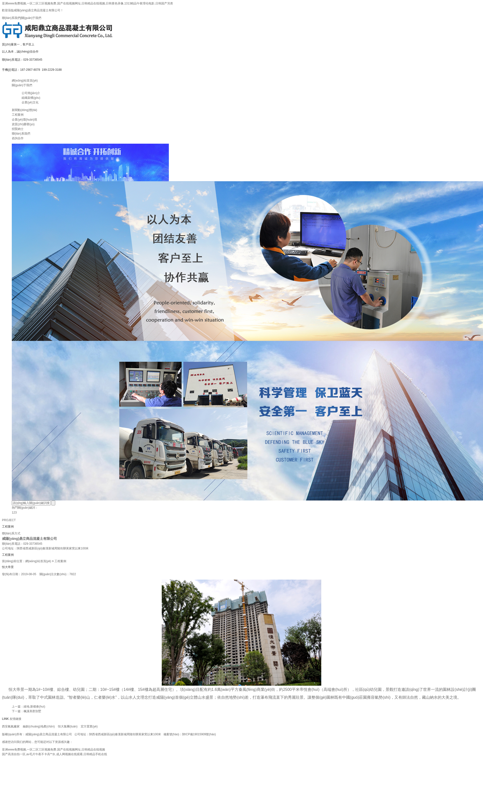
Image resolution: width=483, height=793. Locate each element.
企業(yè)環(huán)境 (24, 119)
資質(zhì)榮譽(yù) (23, 124)
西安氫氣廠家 (11, 726)
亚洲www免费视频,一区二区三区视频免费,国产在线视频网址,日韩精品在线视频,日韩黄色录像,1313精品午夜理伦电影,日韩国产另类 (87, 3)
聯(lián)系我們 (11, 18)
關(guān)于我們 (31, 18)
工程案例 (18, 114)
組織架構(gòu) (31, 97)
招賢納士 (18, 129)
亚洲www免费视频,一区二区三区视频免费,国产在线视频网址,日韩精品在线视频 (53, 749)
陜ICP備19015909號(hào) (199, 734)
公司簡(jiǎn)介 (31, 93)
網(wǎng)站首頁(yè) (25, 80)
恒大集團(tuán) (67, 726)
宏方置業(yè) (89, 726)
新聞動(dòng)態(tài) (24, 110)
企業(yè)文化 (30, 102)
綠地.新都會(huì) (34, 706)
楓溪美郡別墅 (32, 711)
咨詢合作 (18, 138)
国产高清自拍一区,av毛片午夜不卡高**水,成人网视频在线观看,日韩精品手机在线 (54, 754)
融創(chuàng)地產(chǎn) (39, 726)
